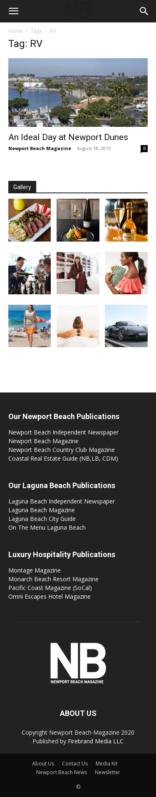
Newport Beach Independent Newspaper (63, 432)
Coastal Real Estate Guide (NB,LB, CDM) (63, 458)
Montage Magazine (34, 570)
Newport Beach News (61, 772)
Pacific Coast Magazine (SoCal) (50, 588)
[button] (13, 11)
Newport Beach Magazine (39, 148)
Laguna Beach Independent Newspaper (61, 501)
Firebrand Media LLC (96, 741)
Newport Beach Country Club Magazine (61, 450)
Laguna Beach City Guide (42, 519)
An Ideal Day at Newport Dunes (68, 137)
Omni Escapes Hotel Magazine (49, 596)
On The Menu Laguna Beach (47, 527)
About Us (43, 763)
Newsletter (107, 772)
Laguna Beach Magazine (41, 510)
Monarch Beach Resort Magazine (53, 579)
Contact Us (75, 763)
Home (15, 31)
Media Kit (106, 763)
